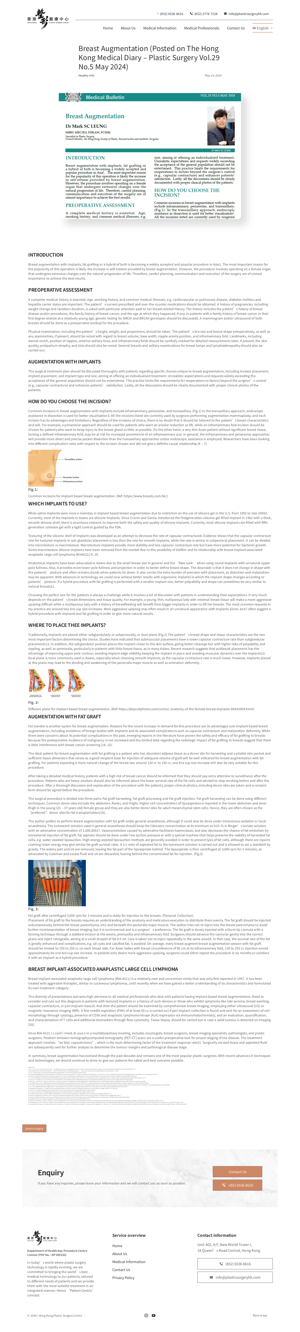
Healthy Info (86, 75)
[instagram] (146, 1315)
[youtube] (153, 1315)
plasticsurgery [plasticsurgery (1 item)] (34, 1128)
